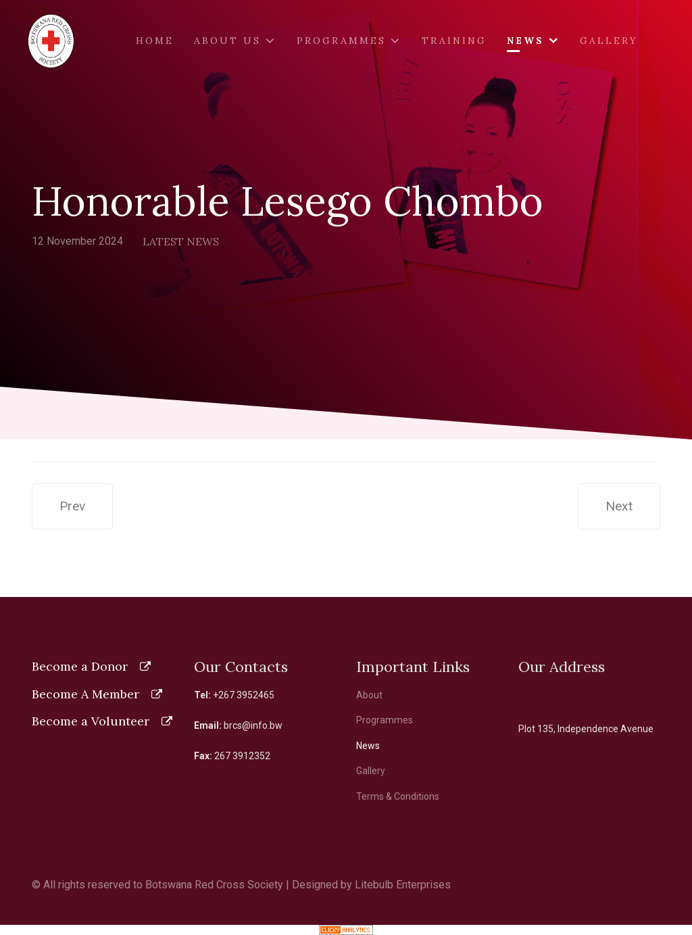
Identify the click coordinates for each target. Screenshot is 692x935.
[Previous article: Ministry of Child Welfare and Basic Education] (72, 506)
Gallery (609, 40)
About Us (227, 40)
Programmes (341, 40)
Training (454, 40)
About (369, 695)
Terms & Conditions (397, 796)
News (525, 40)
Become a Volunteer (90, 721)
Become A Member (85, 694)
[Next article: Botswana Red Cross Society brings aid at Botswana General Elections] (619, 506)
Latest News (181, 241)
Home (155, 40)
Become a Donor (80, 666)
